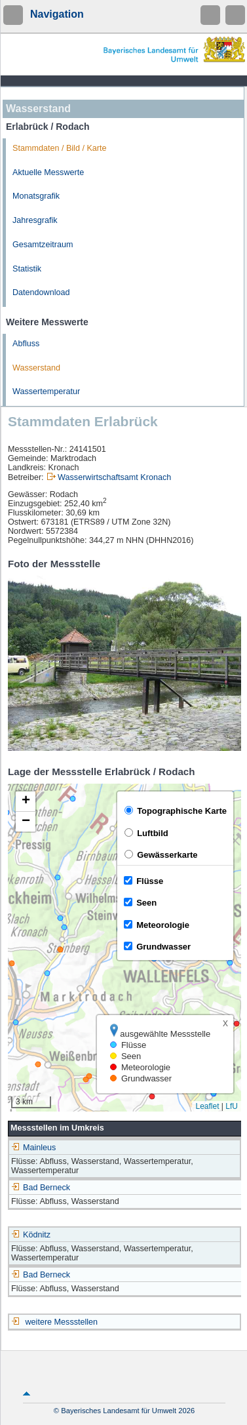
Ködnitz (30, 1234)
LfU (231, 1106)
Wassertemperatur (46, 391)
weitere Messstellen (62, 1322)
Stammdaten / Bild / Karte (59, 148)
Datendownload (41, 292)
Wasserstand (36, 367)
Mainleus (33, 1147)
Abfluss (25, 343)
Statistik (26, 268)
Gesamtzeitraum (42, 244)
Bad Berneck (40, 1187)
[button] (25, 802)
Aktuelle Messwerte (48, 172)
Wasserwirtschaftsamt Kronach (114, 477)
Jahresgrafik (35, 220)
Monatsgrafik (36, 196)
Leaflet (207, 1106)
